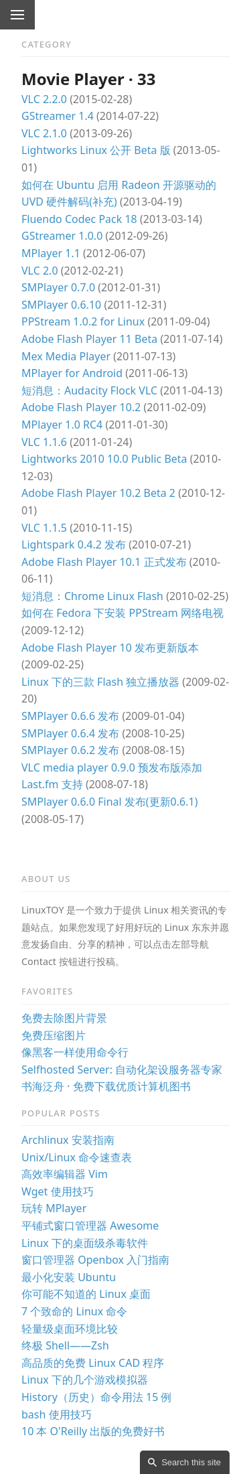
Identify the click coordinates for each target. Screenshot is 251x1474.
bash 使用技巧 (56, 1414)
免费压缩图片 (53, 1035)
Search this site (191, 1462)
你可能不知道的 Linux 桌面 (86, 1293)
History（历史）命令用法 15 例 (96, 1397)
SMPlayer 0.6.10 (61, 304)
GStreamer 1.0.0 (61, 235)
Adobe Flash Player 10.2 (81, 407)
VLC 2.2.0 (44, 99)
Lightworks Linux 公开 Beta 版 (96, 150)
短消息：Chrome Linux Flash (92, 596)
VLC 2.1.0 (44, 133)
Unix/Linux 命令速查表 (76, 1157)
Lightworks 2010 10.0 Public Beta (104, 458)
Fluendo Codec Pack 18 (79, 219)
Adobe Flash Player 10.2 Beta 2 (98, 493)
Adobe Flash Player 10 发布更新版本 (110, 647)
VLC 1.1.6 (44, 442)
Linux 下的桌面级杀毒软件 (84, 1243)
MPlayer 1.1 (50, 253)
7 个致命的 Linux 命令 (74, 1311)
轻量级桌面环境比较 (69, 1328)
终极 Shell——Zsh (65, 1345)
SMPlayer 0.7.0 (58, 287)
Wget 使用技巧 (57, 1191)
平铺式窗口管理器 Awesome (90, 1225)
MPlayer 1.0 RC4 (61, 424)
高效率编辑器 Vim (64, 1174)
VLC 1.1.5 (44, 527)
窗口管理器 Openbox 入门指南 (95, 1259)
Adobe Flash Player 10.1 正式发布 (104, 562)
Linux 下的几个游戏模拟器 (84, 1379)
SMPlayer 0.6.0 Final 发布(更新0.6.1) (109, 801)
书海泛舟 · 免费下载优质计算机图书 (106, 1086)
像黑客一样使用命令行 (75, 1052)
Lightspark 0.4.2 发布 (73, 544)
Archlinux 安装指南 (67, 1139)
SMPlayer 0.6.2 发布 (70, 750)
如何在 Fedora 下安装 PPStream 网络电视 (122, 612)
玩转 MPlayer (53, 1208)
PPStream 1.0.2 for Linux (83, 321)
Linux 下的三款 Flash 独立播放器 (100, 681)
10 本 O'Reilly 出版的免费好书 (93, 1431)
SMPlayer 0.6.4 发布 (70, 733)
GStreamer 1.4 (57, 115)
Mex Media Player (65, 356)
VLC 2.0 (39, 270)
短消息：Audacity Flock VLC (89, 390)
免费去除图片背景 (64, 1018)
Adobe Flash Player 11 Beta (89, 338)
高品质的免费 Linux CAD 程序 (92, 1362)
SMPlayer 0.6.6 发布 (70, 716)
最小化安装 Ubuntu (68, 1277)
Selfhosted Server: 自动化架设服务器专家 (121, 1069)
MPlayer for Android (71, 373)
